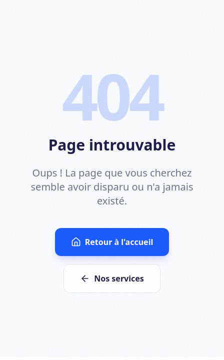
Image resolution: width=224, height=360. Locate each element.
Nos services (112, 278)
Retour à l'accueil (112, 242)
